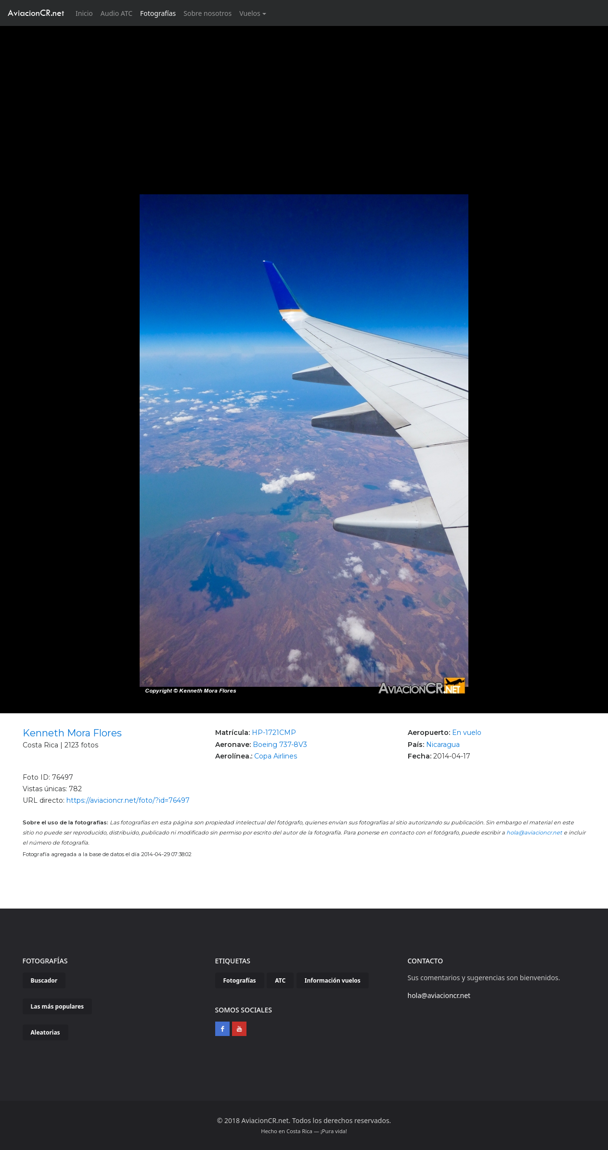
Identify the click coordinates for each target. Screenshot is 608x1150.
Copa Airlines (275, 756)
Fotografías (158, 13)
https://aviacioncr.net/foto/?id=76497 (128, 800)
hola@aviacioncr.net (534, 832)
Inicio (86, 13)
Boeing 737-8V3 (280, 744)
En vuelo (466, 732)
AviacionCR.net (36, 12)
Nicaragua (443, 744)
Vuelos (249, 13)
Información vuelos (333, 980)
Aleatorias (45, 1032)
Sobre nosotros (207, 13)
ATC (280, 980)
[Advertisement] (304, 98)
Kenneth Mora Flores (72, 733)
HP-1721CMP (274, 732)
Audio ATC (116, 13)
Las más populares (57, 1006)
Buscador (44, 980)
